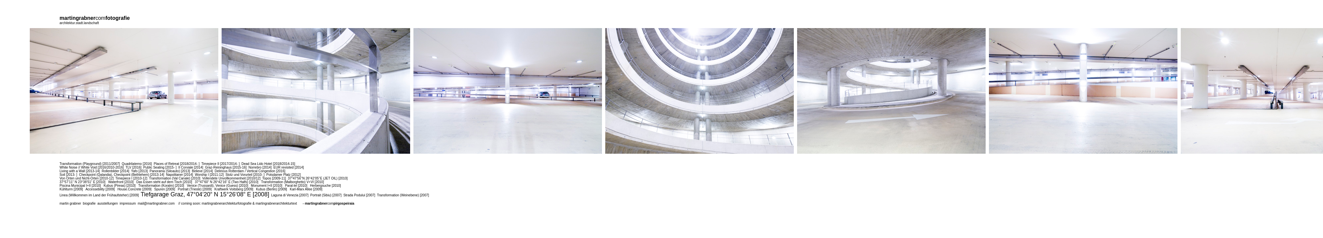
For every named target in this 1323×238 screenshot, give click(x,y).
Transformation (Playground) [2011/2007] (90, 164)
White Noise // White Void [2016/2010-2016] (92, 167)
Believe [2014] (202, 171)
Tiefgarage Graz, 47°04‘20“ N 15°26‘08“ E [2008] (205, 194)
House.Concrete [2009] (134, 189)
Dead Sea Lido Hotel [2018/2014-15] (268, 164)
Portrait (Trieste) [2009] (195, 189)
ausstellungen (108, 203)
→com (328, 203)
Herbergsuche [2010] (325, 185)
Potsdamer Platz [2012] (283, 175)
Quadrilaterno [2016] (137, 164)
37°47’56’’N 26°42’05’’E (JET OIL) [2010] (318, 178)
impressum (128, 203)
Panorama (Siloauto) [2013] (169, 171)
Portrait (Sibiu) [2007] (326, 195)
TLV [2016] (133, 167)
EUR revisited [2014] (289, 167)
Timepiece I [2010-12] (131, 178)
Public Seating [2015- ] (160, 167)
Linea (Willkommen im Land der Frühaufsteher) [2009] (99, 195)
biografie (89, 203)
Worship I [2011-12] (209, 175)
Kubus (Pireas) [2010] (120, 185)
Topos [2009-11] (274, 178)
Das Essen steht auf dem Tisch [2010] (164, 182)
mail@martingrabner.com (156, 203)
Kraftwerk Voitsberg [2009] (233, 189)
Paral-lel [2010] (296, 185)
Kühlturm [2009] (71, 189)
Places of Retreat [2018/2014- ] (176, 164)
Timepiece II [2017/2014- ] (220, 164)
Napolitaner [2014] (179, 175)
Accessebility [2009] (99, 189)
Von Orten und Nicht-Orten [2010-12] (86, 178)
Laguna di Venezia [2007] (290, 195)
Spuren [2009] (164, 189)
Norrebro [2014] (260, 167)
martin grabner (70, 203)
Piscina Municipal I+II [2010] (80, 185)
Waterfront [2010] (121, 182)
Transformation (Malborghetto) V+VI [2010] (292, 182)
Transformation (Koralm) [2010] (161, 185)
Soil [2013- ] (68, 175)
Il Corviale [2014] (190, 167)
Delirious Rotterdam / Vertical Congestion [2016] (250, 171)
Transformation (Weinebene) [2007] (403, 195)
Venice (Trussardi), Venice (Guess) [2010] (217, 185)
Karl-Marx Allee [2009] (306, 189)
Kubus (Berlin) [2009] (271, 189)
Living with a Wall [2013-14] (80, 171)
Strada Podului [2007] (359, 195)
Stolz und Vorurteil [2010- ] (245, 175)
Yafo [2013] (139, 171)
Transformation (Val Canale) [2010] (174, 178)
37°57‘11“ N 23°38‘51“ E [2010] (83, 182)
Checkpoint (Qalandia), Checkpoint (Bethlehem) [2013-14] (121, 175)
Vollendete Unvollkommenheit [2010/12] (231, 178)
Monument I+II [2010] (266, 185)
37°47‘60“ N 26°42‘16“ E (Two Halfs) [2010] (226, 182)
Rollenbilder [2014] (115, 171)
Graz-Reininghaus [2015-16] (226, 167)
